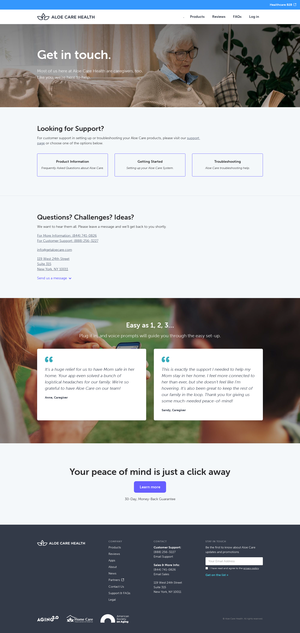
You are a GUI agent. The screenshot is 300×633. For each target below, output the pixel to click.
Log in (254, 17)
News (112, 573)
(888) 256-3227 (165, 552)
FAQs (237, 17)
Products (197, 17)
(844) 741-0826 (165, 569)
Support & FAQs (119, 593)
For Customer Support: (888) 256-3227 (67, 241)
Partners (114, 580)
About (112, 567)
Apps (111, 560)
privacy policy (251, 568)
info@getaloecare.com (54, 250)
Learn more (150, 487)
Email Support (163, 556)
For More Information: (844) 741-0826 (67, 236)
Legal (112, 599)
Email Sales (161, 574)
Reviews (218, 17)
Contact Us (116, 586)
